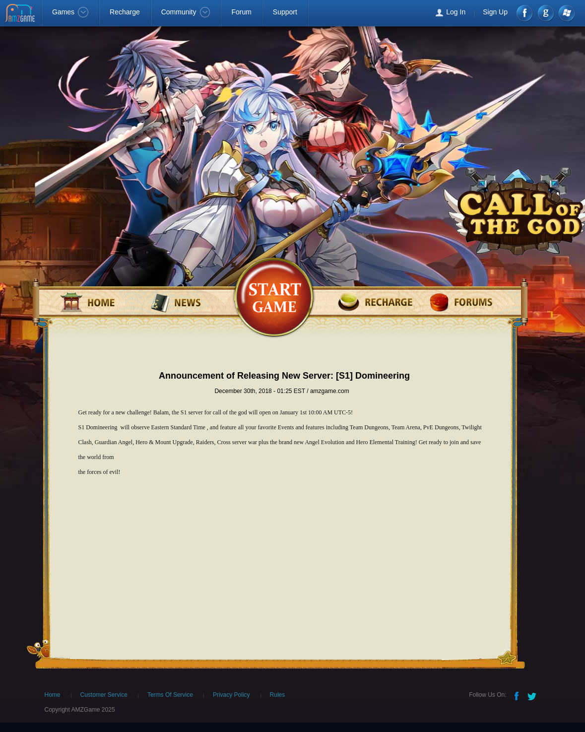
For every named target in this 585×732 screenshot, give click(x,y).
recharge (375, 301)
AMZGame (21, 13)
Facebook (525, 13)
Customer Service (104, 694)
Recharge (125, 12)
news (185, 301)
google (545, 13)
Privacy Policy (231, 694)
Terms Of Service (170, 694)
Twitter (532, 695)
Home (53, 694)
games (273, 295)
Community (185, 12)
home (98, 301)
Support (285, 12)
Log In (455, 12)
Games (70, 12)
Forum (241, 12)
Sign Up (495, 12)
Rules (277, 694)
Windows (566, 13)
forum (462, 301)
